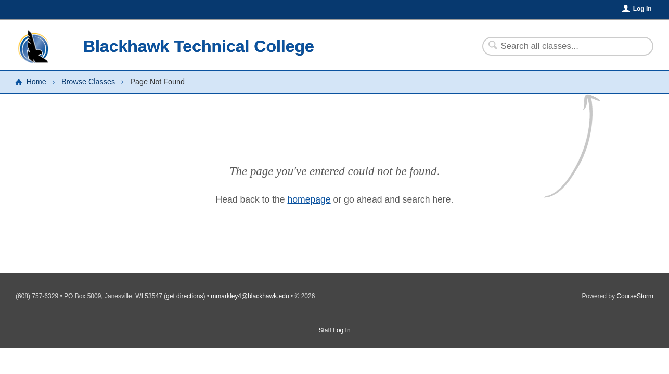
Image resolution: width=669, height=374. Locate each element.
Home (36, 81)
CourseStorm (634, 296)
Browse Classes (88, 81)
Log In (642, 8)
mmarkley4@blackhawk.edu (250, 296)
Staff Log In (334, 330)
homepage (309, 199)
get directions (184, 296)
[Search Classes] (561, 46)
